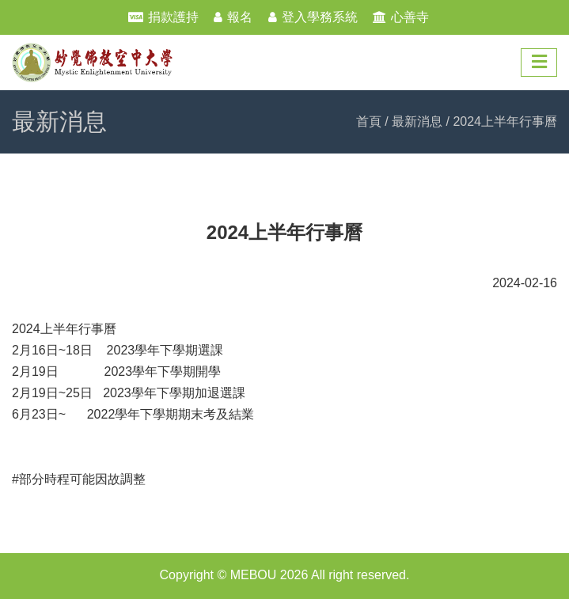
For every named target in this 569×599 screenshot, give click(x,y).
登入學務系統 (320, 17)
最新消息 (417, 121)
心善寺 (410, 17)
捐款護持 (173, 17)
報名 (239, 17)
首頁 (368, 121)
